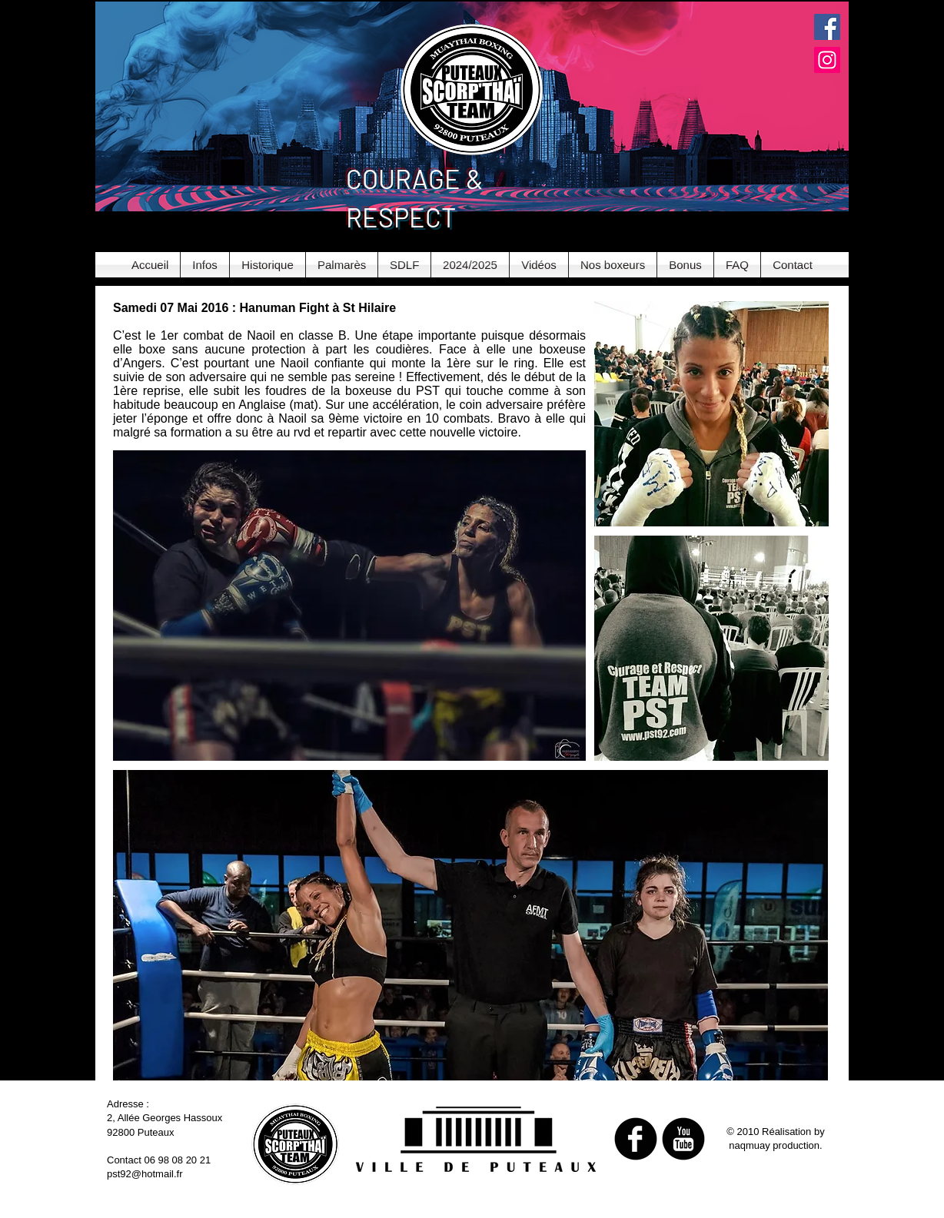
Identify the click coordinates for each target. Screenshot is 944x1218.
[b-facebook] (635, 1138)
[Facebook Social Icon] (827, 27)
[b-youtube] (683, 1138)
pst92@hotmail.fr (144, 1174)
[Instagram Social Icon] (827, 60)
